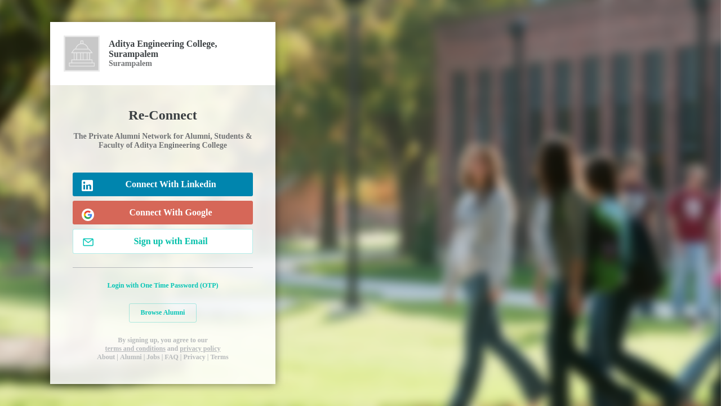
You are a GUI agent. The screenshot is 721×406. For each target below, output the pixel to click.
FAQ (171, 357)
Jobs (152, 357)
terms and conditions (135, 348)
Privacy (194, 357)
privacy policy (200, 348)
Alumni (131, 357)
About (106, 357)
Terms (219, 357)
